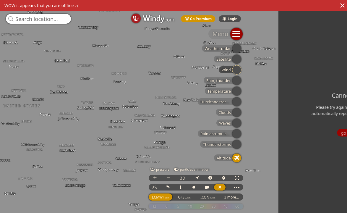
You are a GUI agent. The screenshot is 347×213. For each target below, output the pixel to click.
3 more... (332, 202)
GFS (285, 202)
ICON (309, 202)
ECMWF (261, 202)
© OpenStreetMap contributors (322, 211)
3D (283, 183)
